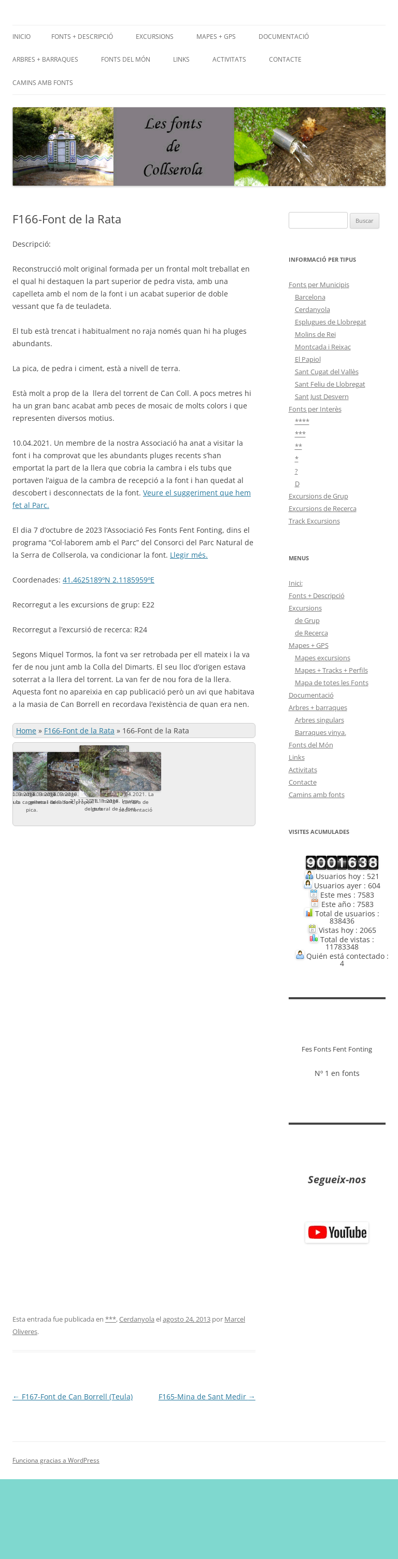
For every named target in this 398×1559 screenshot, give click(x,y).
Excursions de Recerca (323, 508)
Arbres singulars (319, 720)
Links (181, 59)
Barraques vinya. (320, 732)
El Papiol (308, 359)
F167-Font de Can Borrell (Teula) (72, 1476)
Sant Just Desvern (322, 396)
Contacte (285, 59)
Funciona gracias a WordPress (56, 1540)
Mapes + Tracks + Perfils (331, 670)
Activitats (229, 59)
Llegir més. (189, 555)
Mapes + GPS (216, 36)
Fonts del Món (125, 59)
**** (302, 421)
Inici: (296, 583)
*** (110, 1399)
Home (26, 730)
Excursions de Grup (318, 496)
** (298, 446)
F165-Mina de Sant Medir (207, 1476)
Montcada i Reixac (323, 346)
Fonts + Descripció (82, 36)
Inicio (21, 36)
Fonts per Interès (315, 409)
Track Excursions (314, 521)
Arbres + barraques (45, 59)
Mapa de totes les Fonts (331, 682)
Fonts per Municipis (319, 284)
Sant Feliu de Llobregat (330, 384)
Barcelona (310, 297)
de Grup (307, 620)
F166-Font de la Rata (79, 730)
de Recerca (311, 632)
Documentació (284, 36)
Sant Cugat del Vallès (327, 371)
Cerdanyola (136, 1399)
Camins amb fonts (42, 82)
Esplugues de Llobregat (330, 322)
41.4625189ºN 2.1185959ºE (108, 580)
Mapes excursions (322, 657)
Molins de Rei (315, 334)
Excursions (155, 36)
